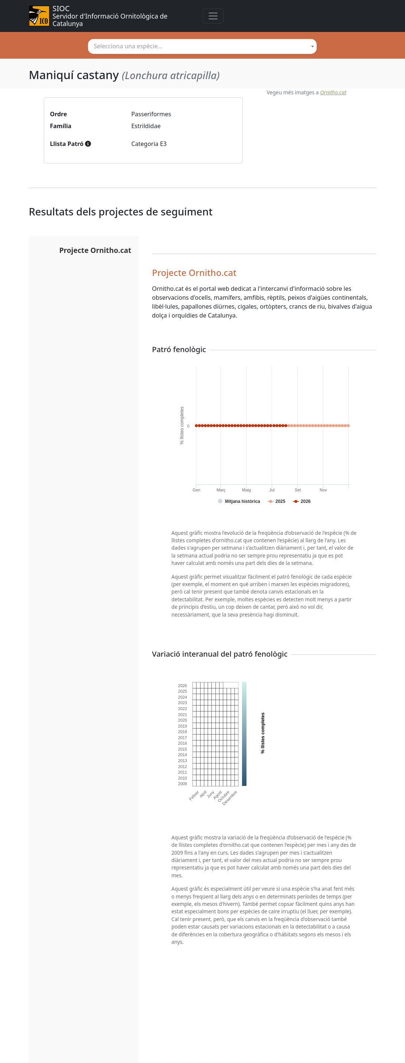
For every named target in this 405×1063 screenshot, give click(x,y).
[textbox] (202, 46)
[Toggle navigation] (213, 16)
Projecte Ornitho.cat (95, 250)
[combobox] (202, 46)
